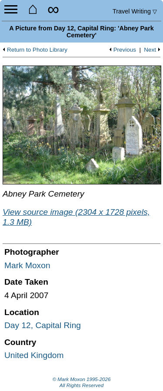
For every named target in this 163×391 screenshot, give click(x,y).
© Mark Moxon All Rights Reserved (82, 382)
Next (150, 50)
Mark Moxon (27, 265)
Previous (124, 50)
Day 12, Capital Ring (42, 325)
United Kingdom (34, 355)
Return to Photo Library (37, 50)
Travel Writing (135, 11)
